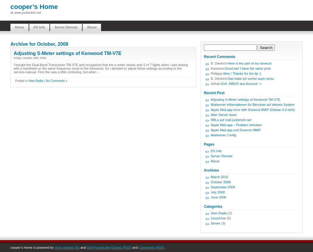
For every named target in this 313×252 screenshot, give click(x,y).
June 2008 (218, 197)
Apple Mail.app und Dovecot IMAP (236, 130)
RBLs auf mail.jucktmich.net (231, 120)
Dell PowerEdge (98, 247)
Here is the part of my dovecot (250, 63)
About (92, 27)
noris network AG (67, 247)
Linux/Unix (218, 218)
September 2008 (223, 187)
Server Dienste (66, 27)
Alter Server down (224, 115)
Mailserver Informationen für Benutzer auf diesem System (253, 104)
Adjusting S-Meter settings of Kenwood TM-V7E (68, 53)
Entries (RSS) (121, 247)
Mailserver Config (223, 135)
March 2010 (219, 177)
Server (215, 223)
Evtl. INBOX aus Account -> (241, 83)
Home (19, 27)
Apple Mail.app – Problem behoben (236, 125)
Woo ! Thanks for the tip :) (242, 73)
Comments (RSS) (151, 247)
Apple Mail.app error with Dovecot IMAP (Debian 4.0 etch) (253, 110)
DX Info (39, 27)
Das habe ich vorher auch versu (251, 78)
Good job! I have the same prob (248, 68)
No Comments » (56, 81)
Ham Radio (35, 81)
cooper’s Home (34, 6)
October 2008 (221, 182)
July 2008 (218, 192)
